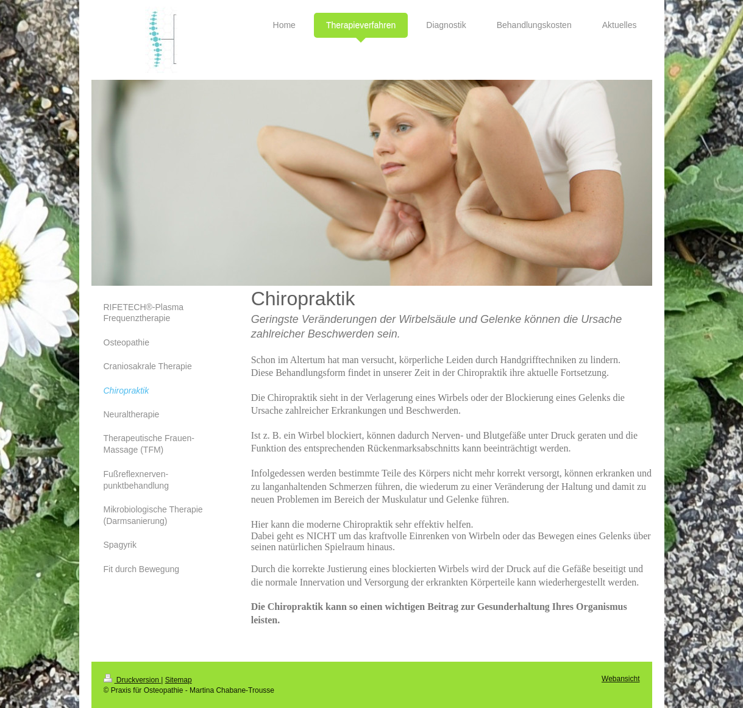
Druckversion (133, 680)
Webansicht (620, 678)
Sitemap (178, 680)
